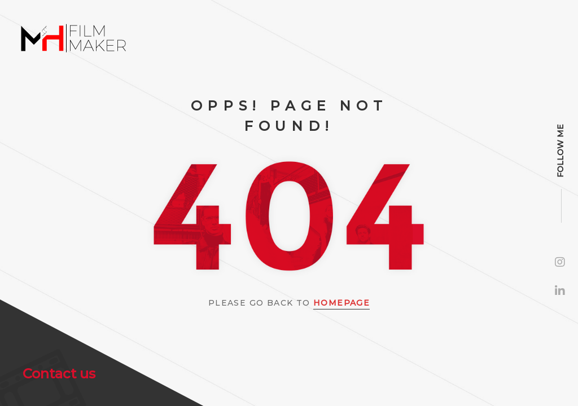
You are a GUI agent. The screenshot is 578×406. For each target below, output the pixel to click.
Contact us (59, 373)
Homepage (341, 303)
